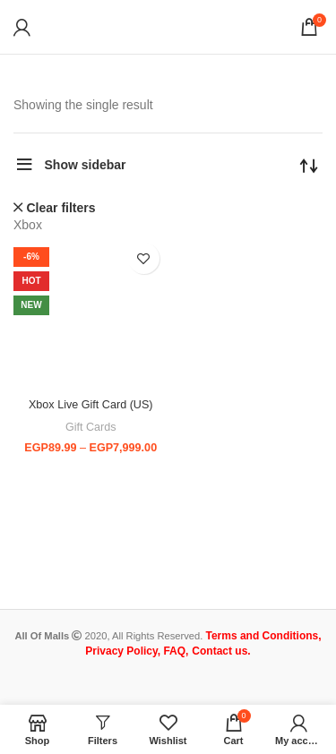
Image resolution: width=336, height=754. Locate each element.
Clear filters (61, 207)
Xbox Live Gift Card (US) (91, 404)
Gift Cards (90, 427)
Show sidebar (85, 165)
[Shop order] (309, 164)
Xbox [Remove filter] (27, 225)
